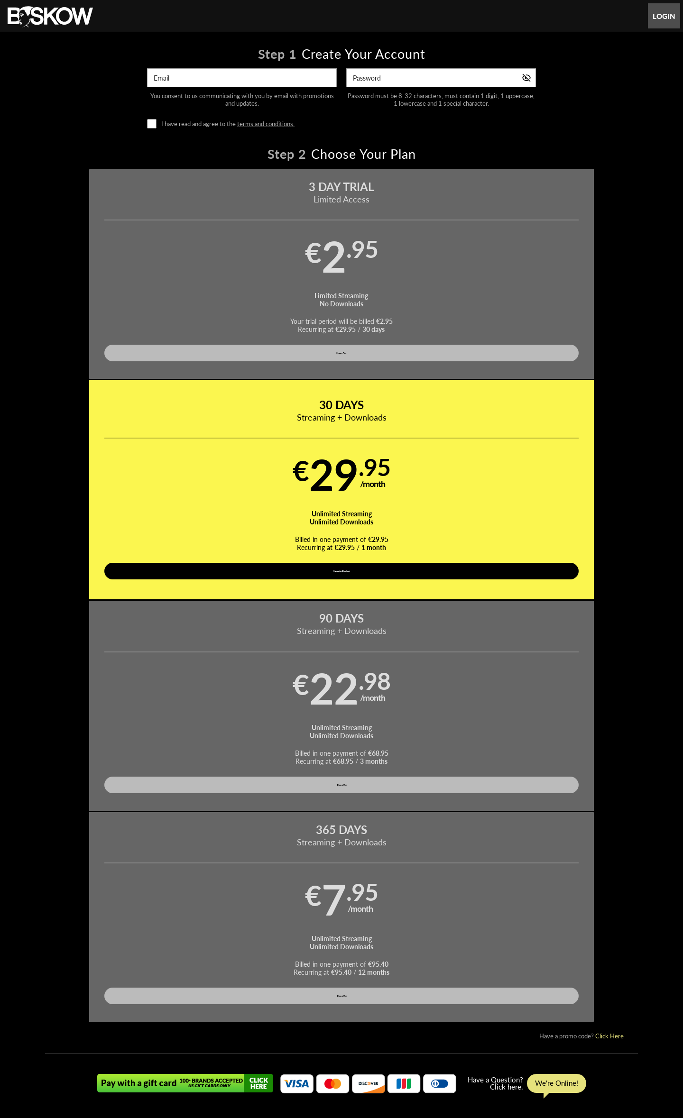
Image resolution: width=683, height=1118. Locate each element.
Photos (377, 1048)
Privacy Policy (300, 1070)
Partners (437, 1048)
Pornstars (341, 1048)
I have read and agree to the (228, 124)
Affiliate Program (158, 1070)
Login (664, 16)
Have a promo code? (581, 410)
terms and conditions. (266, 124)
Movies (305, 1048)
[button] (119, 282)
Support (199, 1070)
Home (243, 1048)
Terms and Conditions (246, 1070)
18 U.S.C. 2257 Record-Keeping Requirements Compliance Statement (458, 1070)
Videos (273, 1048)
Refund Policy (344, 1070)
